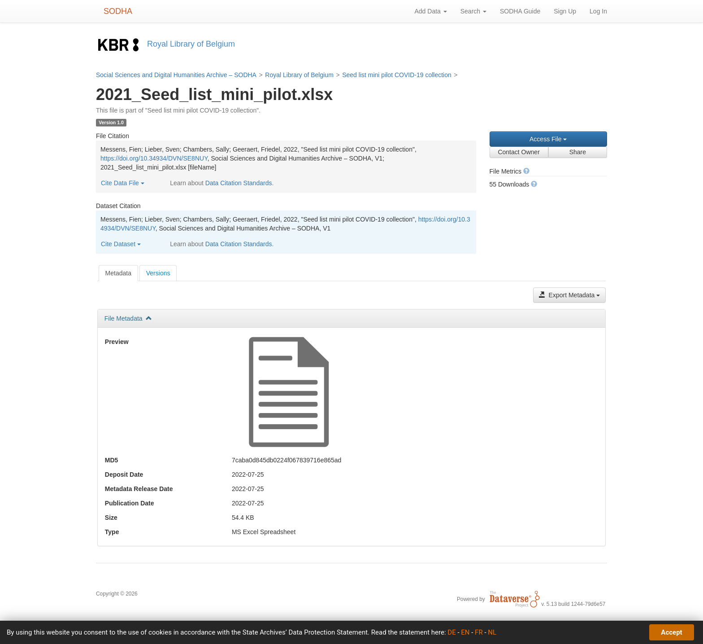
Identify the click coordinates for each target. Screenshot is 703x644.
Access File (548, 139)
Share (577, 152)
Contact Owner (518, 152)
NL (492, 632)
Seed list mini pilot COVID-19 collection (396, 74)
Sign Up (565, 11)
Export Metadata (569, 295)
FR (479, 632)
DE (451, 632)
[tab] (118, 273)
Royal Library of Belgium (299, 74)
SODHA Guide (520, 11)
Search (473, 11)
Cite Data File (122, 183)
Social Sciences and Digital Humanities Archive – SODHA (176, 74)
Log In (598, 11)
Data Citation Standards (238, 183)
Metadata (118, 273)
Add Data (430, 11)
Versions (158, 273)
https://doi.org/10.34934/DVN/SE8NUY (154, 158)
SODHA (118, 11)
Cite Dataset (121, 244)
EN (465, 632)
